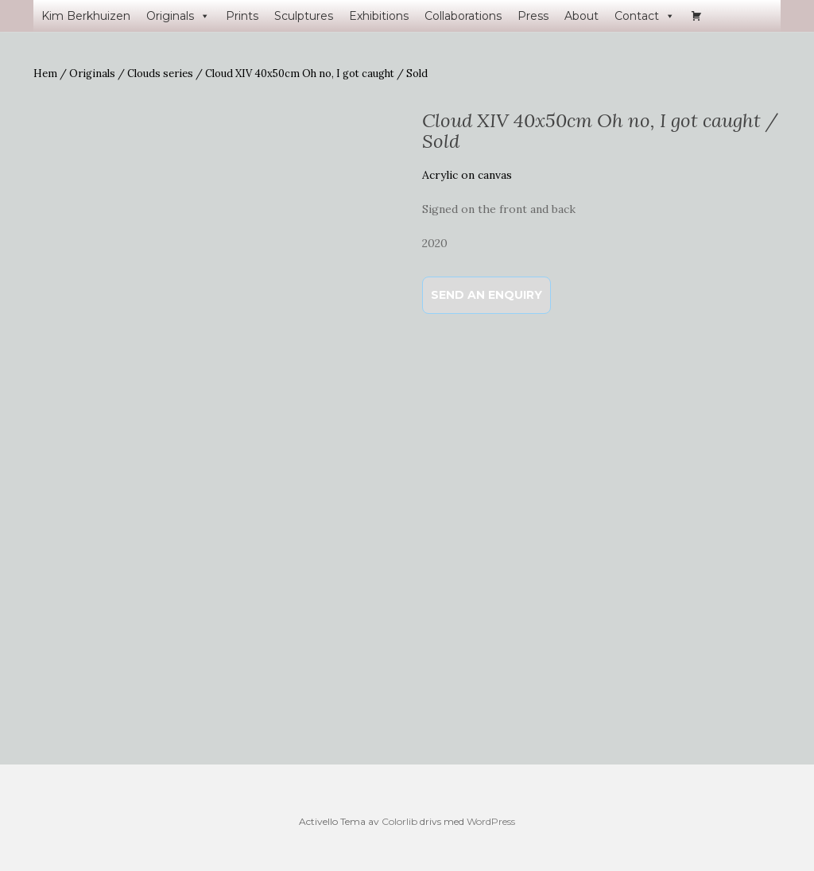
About (581, 16)
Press (532, 16)
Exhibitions (379, 16)
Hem (45, 73)
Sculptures (303, 16)
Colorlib (399, 821)
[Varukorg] (696, 16)
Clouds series (160, 73)
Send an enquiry (486, 295)
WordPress (491, 821)
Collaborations (463, 16)
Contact (644, 16)
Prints (242, 16)
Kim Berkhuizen (85, 16)
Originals (178, 16)
